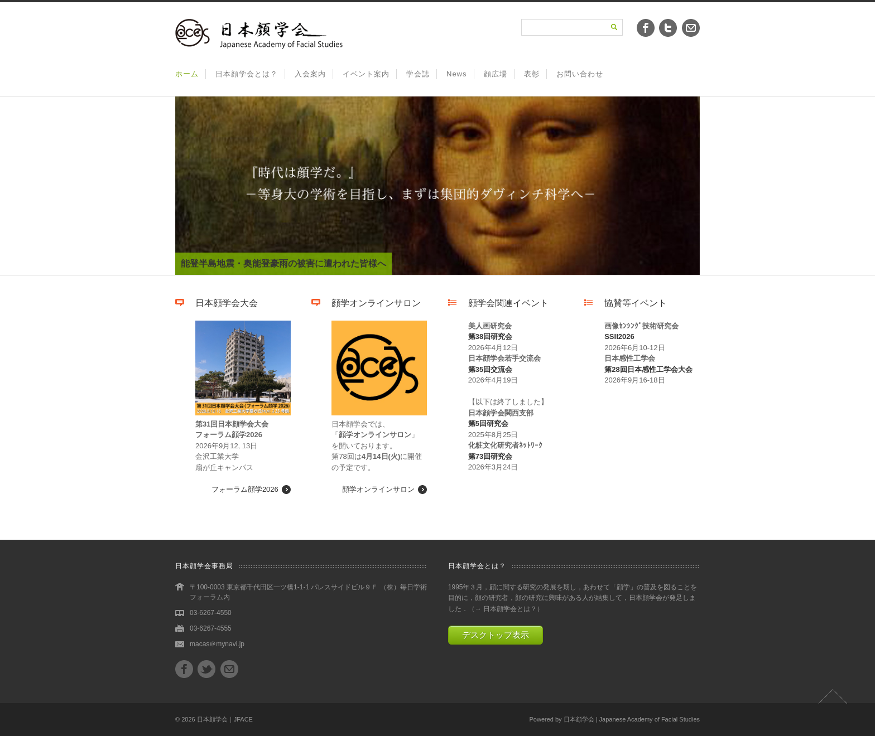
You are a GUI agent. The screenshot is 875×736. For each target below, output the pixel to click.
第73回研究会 (490, 456)
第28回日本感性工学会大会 (648, 369)
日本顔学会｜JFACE (225, 719)
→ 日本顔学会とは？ (506, 609)
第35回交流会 (490, 369)
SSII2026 (619, 336)
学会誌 (418, 74)
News (456, 74)
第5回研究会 (488, 423)
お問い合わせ (579, 74)
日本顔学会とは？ (246, 74)
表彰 (532, 74)
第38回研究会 (490, 336)
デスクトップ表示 (495, 635)
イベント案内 (366, 74)
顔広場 (495, 74)
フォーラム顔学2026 (244, 489)
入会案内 (310, 74)
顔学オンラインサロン (378, 489)
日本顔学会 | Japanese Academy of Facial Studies (632, 719)
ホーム (187, 74)
